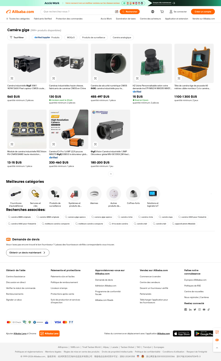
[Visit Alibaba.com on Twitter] (194, 309)
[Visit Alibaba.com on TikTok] (208, 309)
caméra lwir (140, 224)
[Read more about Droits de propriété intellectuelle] (116, 351)
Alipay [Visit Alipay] (106, 347)
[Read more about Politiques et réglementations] (28, 351)
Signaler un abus (14, 299)
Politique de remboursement (64, 282)
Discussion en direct (16, 282)
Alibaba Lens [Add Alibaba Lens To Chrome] (20, 333)
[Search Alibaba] (78, 11)
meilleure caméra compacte (56, 224)
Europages (159, 347)
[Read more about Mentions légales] (52, 351)
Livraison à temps (59, 288)
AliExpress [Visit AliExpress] (63, 347)
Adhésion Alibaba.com (105, 285)
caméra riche (125, 217)
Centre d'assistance (15, 276)
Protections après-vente (62, 294)
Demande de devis (104, 280)
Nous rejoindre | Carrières (196, 297)
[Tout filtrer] (16, 37)
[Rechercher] (130, 11)
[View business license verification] (138, 356)
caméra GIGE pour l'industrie (192, 217)
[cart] (162, 12)
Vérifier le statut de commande (20, 288)
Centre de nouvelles (194, 291)
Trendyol (147, 347)
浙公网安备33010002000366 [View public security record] (160, 356)
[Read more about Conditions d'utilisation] (172, 351)
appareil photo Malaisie (183, 224)
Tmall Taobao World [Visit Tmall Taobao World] (91, 347)
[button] (116, 11)
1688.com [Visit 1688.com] (75, 347)
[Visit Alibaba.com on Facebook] (185, 309)
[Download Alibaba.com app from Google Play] (204, 333)
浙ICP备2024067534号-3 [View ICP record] (189, 356)
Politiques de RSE (192, 285)
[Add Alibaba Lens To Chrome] (49, 333)
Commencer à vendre (150, 276)
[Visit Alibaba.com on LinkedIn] (190, 309)
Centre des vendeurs (150, 282)
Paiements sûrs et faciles (63, 276)
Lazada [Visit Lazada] (114, 347)
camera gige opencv (75, 217)
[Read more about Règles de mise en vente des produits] (80, 351)
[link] (217, 332)
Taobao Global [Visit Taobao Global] (127, 347)
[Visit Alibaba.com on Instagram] (199, 309)
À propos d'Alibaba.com (195, 280)
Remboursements (14, 294)
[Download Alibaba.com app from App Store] (182, 333)
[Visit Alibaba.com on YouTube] (204, 309)
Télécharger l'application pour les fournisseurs (154, 301)
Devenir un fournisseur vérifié (154, 288)
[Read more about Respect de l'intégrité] (196, 351)
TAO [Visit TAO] (138, 347)
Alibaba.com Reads (104, 300)
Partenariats (145, 294)
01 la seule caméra (118, 224)
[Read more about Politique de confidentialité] (147, 351)
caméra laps (166, 217)
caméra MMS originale (19, 217)
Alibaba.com (163, 333)
